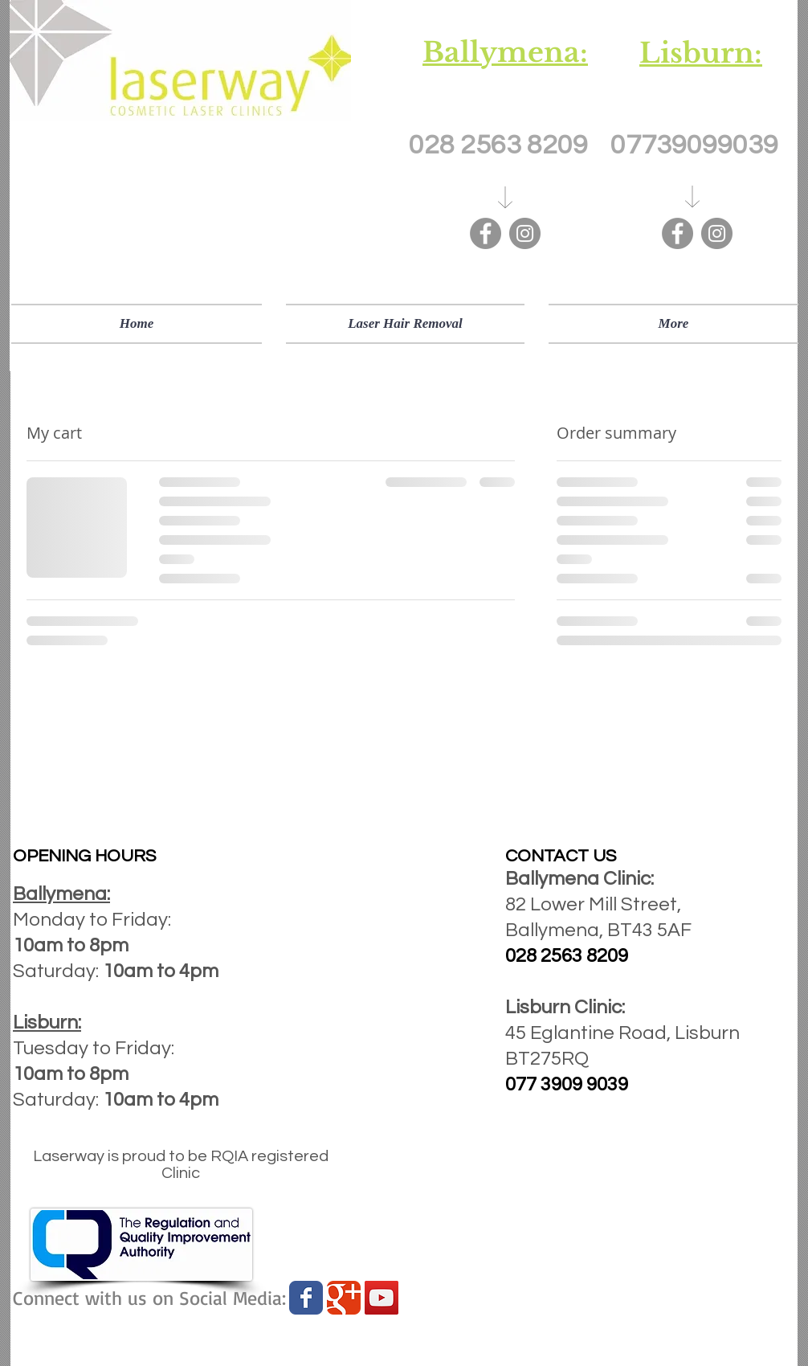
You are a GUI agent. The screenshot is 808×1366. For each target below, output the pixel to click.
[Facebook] (485, 233)
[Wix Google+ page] (344, 1298)
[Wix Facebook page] (306, 1298)
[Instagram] (525, 233)
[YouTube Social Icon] (381, 1298)
